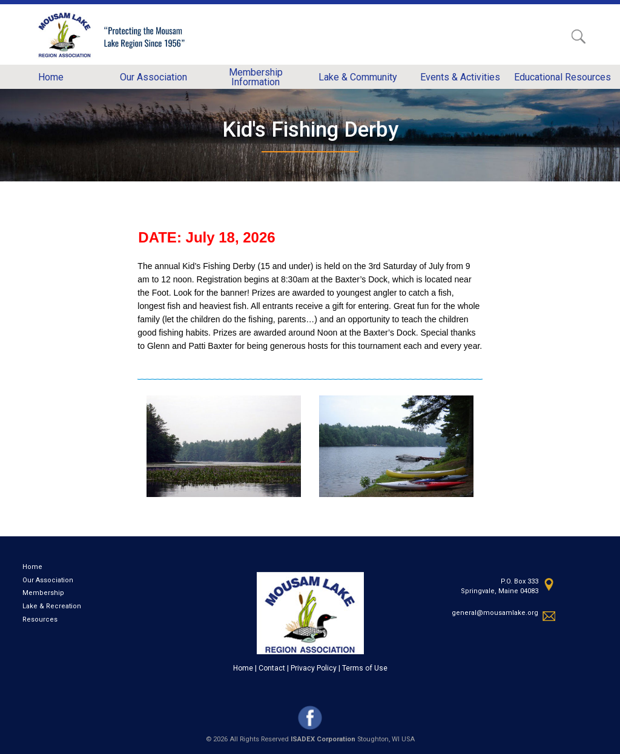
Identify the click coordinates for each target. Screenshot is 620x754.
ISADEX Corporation (323, 739)
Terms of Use (365, 668)
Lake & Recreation (51, 606)
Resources (40, 619)
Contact (272, 668)
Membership (43, 593)
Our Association (47, 580)
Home (32, 567)
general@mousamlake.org (495, 613)
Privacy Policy (314, 668)
